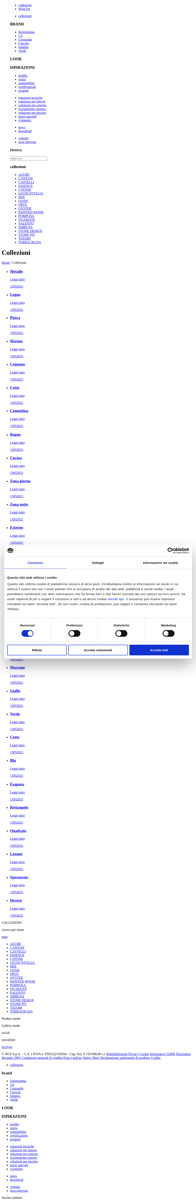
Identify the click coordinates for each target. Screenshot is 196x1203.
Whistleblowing (116, 1054)
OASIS (23, 201)
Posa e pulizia (72, 1058)
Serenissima (26, 32)
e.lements (24, 120)
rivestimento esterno (32, 109)
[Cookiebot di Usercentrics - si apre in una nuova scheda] (170, 550)
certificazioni (27, 87)
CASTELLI (26, 182)
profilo (23, 75)
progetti (23, 90)
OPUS (22, 204)
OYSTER (24, 208)
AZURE (23, 174)
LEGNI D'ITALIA (30, 193)
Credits (156, 1058)
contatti (23, 138)
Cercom (23, 43)
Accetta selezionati (98, 650)
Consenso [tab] (35, 562)
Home (6, 262)
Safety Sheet (91, 1058)
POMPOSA (26, 216)
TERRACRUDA (29, 242)
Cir (20, 36)
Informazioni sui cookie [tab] (160, 562)
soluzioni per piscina (32, 112)
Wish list (24, 9)
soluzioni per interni (31, 101)
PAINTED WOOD (30, 212)
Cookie (144, 1054)
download (25, 131)
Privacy (133, 1054)
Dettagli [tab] (98, 562)
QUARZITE (26, 219)
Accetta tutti (159, 650)
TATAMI (24, 238)
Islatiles (23, 47)
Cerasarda (25, 39)
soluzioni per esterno (32, 105)
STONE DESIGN (30, 231)
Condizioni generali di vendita (42, 1058)
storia (22, 79)
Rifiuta (37, 650)
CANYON (25, 178)
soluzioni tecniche (30, 97)
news (21, 127)
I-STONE (24, 189)
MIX (21, 197)
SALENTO (26, 223)
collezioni (25, 5)
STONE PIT (26, 234)
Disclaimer (183, 1054)
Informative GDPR (162, 1054)
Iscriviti (7, 1047)
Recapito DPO (11, 1058)
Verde (22, 51)
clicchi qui (115, 599)
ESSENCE (25, 186)
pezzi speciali (27, 116)
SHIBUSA (25, 227)
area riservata (27, 142)
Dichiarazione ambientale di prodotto (125, 1058)
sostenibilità (26, 83)
